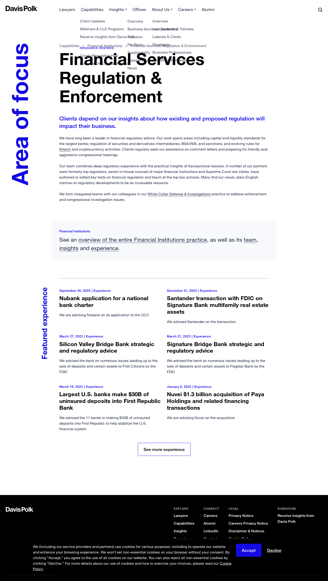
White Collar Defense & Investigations (179, 194)
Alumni (208, 9)
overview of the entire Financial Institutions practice (142, 239)
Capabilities (92, 9)
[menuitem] (67, 10)
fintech (65, 149)
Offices (139, 9)
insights (68, 247)
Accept (249, 550)
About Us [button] (160, 9)
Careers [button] (185, 9)
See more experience (164, 449)
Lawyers (67, 9)
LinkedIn (211, 531)
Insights (180, 531)
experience (104, 247)
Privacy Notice (241, 515)
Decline (274, 550)
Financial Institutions (105, 45)
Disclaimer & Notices (246, 531)
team (250, 239)
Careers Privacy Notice (248, 523)
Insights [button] (116, 9)
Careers (210, 515)
